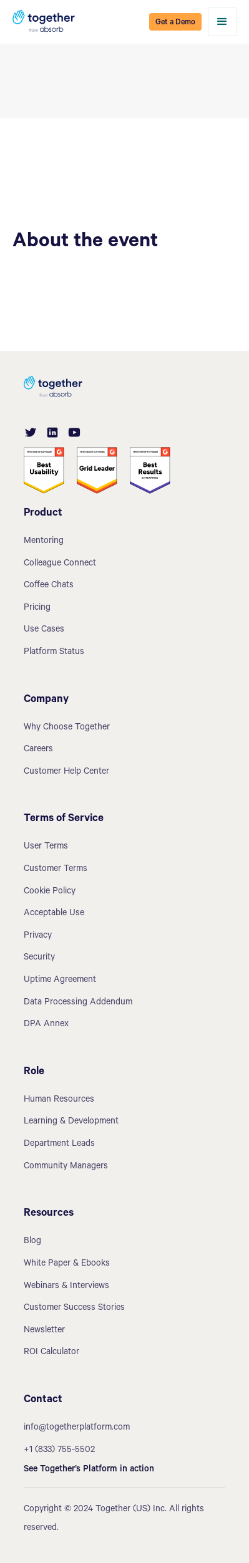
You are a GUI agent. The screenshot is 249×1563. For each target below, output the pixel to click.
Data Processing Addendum (78, 1003)
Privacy (38, 936)
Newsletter (44, 1331)
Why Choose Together (67, 728)
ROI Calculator (51, 1353)
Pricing (37, 608)
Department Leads (59, 1145)
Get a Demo (175, 23)
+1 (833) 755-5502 (59, 1451)
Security (39, 958)
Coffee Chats (49, 586)
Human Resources (59, 1100)
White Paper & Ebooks (67, 1264)
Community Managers (66, 1167)
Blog (32, 1242)
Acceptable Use (54, 914)
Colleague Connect (60, 564)
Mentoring (44, 542)
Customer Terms (55, 870)
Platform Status (54, 653)
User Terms (46, 847)
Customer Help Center (66, 772)
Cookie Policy (50, 892)
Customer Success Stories (74, 1309)
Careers (38, 750)
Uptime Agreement (60, 981)
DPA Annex (46, 1025)
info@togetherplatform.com (77, 1428)
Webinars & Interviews (66, 1287)
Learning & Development (71, 1122)
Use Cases (44, 630)
